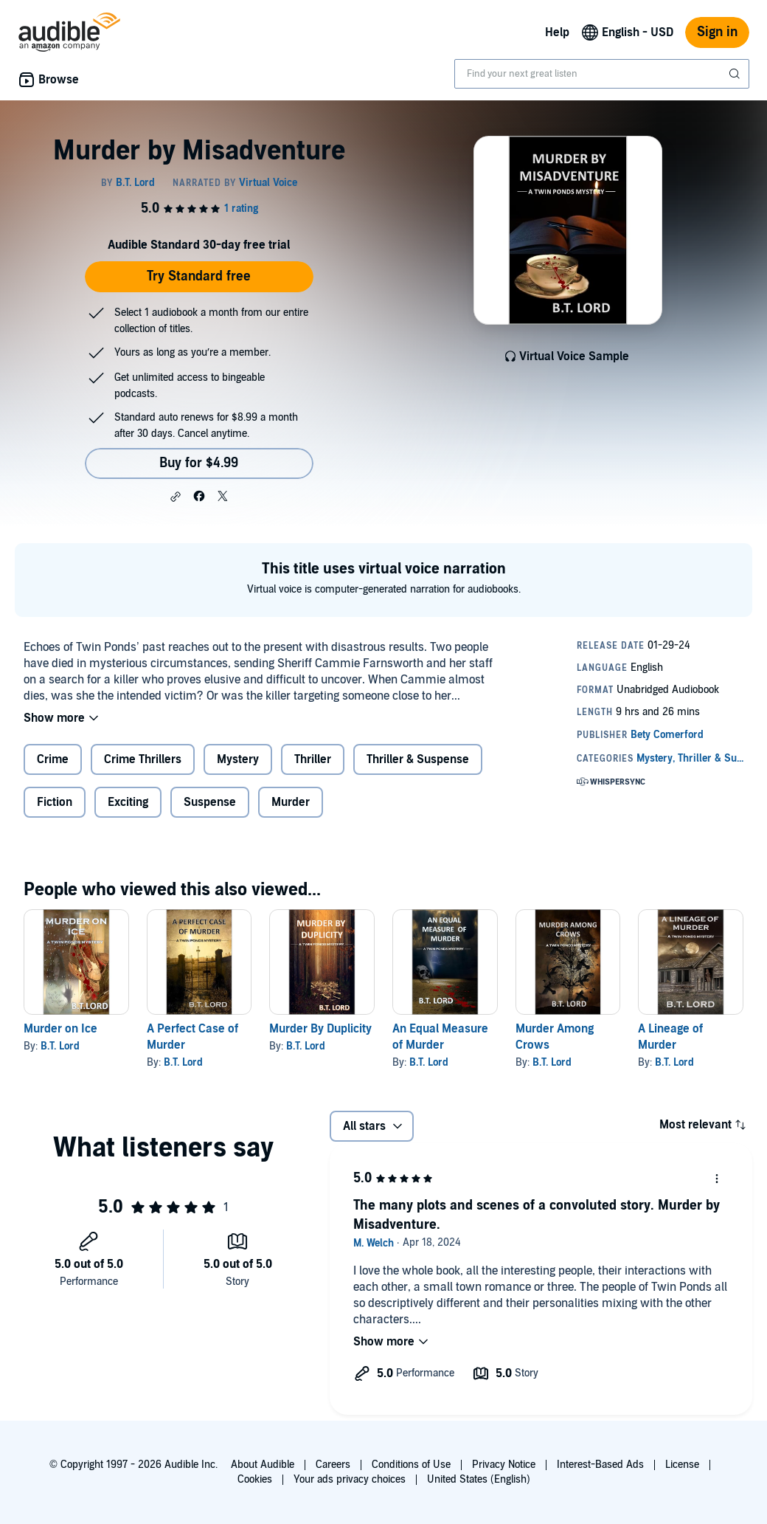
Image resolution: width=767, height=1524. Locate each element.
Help (557, 32)
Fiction (54, 802)
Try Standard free (199, 276)
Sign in (717, 32)
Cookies (254, 1479)
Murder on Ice (60, 1028)
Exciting (128, 802)
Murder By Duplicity (320, 1028)
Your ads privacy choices (350, 1479)
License (682, 1464)
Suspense (210, 802)
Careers (333, 1464)
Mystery (238, 759)
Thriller (312, 759)
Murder (290, 802)
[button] (175, 497)
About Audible (262, 1464)
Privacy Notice (503, 1464)
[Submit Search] (736, 74)
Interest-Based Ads (600, 1464)
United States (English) (478, 1479)
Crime (53, 759)
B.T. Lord (60, 1046)
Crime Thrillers (142, 759)
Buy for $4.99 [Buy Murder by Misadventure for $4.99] (198, 463)
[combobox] (601, 74)
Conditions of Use (411, 1464)
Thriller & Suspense (418, 759)
